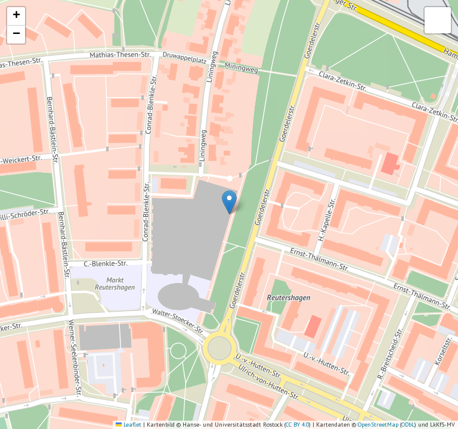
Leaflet (128, 424)
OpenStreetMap (378, 424)
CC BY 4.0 (297, 424)
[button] (229, 202)
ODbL (407, 424)
